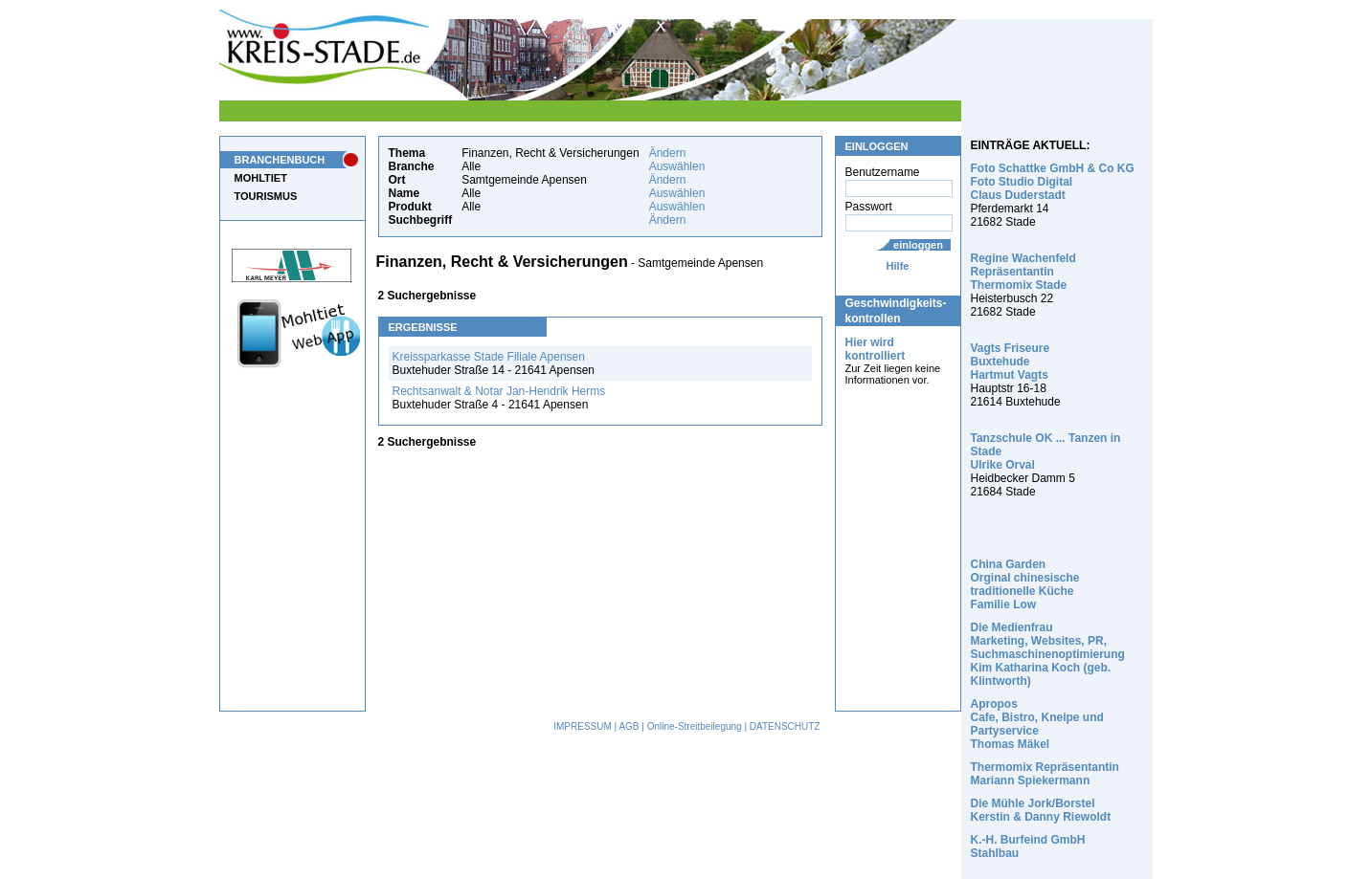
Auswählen (677, 166)
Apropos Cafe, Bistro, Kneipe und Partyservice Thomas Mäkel (1037, 724)
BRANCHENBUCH (280, 159)
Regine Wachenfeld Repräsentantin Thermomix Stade (1023, 272)
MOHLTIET (261, 178)
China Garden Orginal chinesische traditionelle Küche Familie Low (1025, 584)
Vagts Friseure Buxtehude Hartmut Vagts (1010, 361)
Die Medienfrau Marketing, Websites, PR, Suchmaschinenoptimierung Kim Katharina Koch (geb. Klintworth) (1048, 654)
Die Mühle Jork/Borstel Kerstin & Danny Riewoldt (1041, 810)
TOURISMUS (266, 196)
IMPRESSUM (582, 726)
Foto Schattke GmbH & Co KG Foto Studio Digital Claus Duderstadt (1053, 182)
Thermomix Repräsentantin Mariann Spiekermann (1045, 773)
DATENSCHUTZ (785, 726)
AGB (628, 726)
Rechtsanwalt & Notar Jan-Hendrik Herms (499, 391)
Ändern (667, 153)
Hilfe (898, 266)
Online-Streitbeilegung (694, 726)
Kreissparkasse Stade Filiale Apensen (489, 356)
